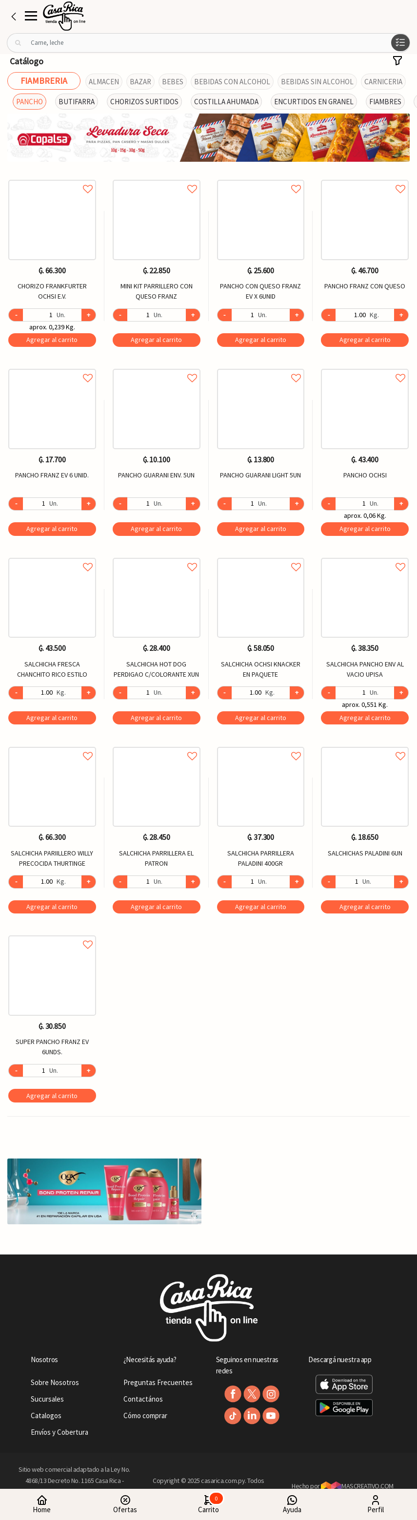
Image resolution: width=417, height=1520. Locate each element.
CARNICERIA (383, 81)
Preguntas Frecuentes (158, 1382)
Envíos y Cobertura (59, 1432)
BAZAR (140, 81)
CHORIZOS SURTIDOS (144, 101)
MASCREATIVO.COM (357, 1486)
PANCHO (29, 101)
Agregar (52, 339)
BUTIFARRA (77, 101)
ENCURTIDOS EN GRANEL (314, 101)
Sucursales (47, 1399)
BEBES (172, 81)
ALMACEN (104, 81)
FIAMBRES (385, 101)
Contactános (143, 1399)
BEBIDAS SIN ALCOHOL (317, 81)
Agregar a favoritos (52, 178)
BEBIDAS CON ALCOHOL (232, 81)
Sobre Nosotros (55, 1382)
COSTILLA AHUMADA (226, 101)
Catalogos (46, 1415)
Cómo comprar (145, 1415)
